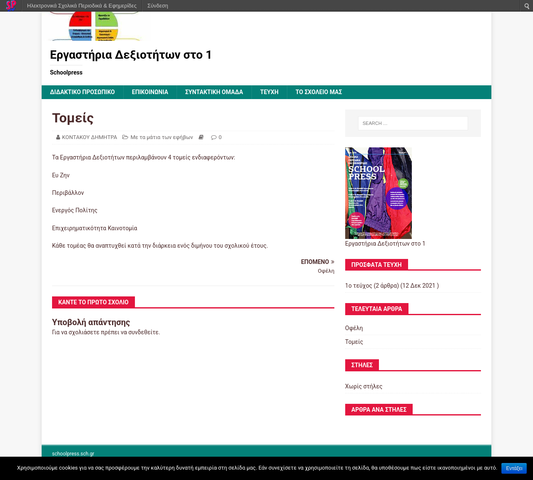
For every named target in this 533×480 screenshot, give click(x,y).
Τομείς (354, 341)
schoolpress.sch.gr (73, 454)
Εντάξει (514, 468)
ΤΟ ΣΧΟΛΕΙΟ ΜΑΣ (319, 92)
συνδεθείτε (143, 332)
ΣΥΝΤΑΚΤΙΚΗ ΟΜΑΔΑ (214, 92)
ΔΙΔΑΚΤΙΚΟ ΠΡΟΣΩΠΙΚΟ (82, 92)
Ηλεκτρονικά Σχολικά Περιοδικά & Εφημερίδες (82, 5)
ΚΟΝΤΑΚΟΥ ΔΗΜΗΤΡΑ (89, 137)
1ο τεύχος (358, 285)
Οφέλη (354, 328)
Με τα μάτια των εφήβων (161, 137)
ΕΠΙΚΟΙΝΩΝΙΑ (150, 92)
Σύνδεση (157, 5)
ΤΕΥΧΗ (269, 92)
